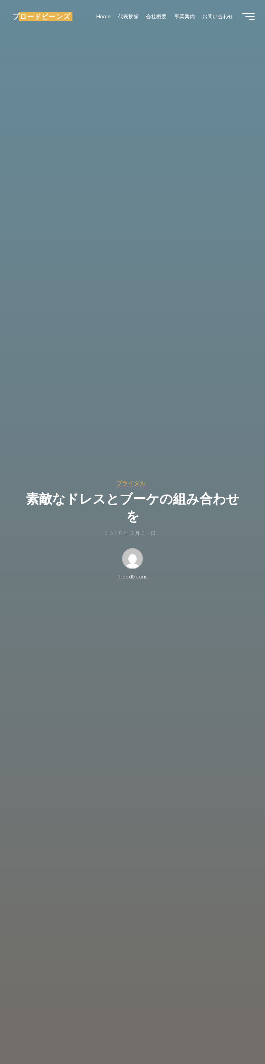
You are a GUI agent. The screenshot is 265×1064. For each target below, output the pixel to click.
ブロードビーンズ (41, 16)
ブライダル (131, 483)
